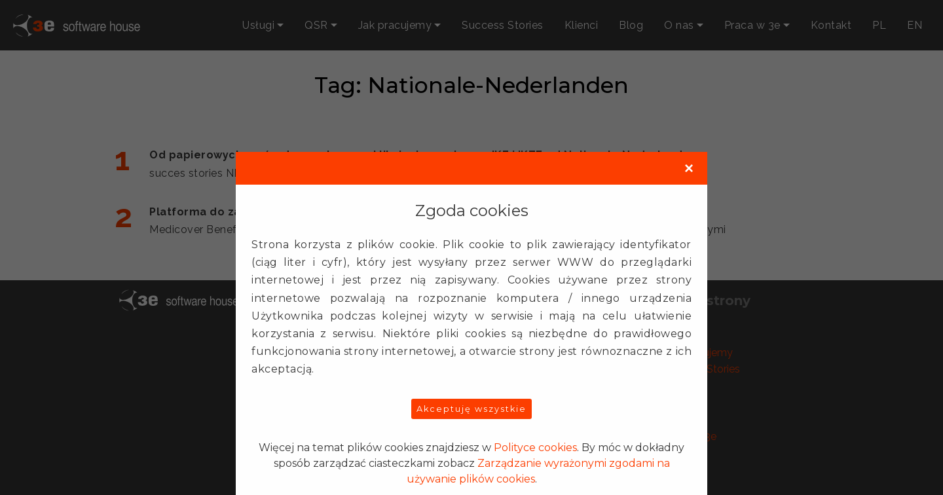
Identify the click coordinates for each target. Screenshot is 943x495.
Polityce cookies (535, 447)
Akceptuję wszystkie (471, 409)
